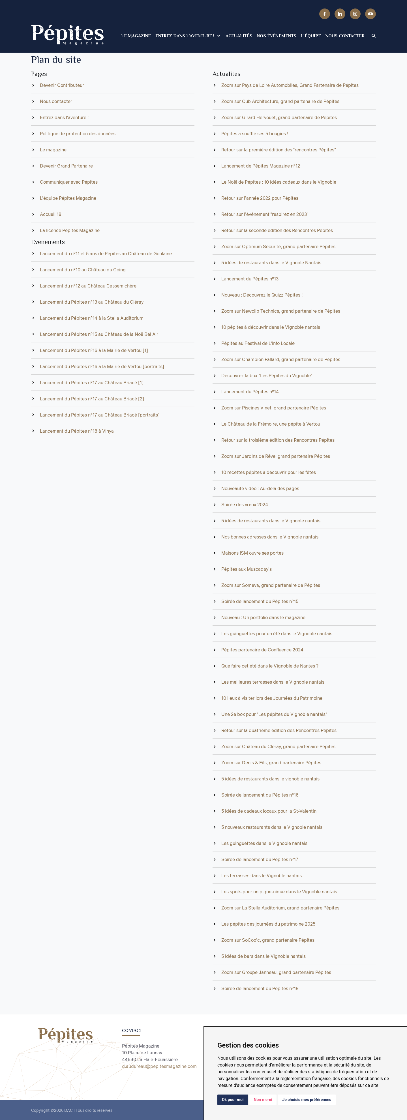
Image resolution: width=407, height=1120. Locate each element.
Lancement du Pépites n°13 (250, 279)
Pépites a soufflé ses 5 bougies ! (254, 133)
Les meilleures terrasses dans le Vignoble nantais (272, 682)
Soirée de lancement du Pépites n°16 (260, 795)
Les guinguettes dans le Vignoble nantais (264, 843)
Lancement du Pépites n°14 (250, 392)
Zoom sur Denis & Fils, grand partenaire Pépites (271, 762)
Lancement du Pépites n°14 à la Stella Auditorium (91, 318)
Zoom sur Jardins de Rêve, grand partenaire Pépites (275, 456)
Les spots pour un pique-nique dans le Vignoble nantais (279, 892)
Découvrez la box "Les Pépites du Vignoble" (266, 375)
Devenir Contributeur (62, 85)
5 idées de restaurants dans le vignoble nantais (270, 779)
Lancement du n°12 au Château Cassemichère (88, 286)
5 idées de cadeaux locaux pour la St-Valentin (268, 811)
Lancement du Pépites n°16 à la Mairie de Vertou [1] (94, 350)
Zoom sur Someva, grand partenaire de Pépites (270, 585)
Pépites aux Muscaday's (246, 569)
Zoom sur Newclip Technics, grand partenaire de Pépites (280, 311)
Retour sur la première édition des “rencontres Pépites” (278, 150)
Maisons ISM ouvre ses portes (252, 553)
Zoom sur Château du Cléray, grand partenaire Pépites (278, 746)
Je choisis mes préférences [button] (306, 1099)
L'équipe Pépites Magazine (68, 198)
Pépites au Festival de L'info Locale (258, 343)
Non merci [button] (263, 1099)
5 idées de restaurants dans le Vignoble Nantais (271, 262)
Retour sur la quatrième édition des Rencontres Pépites (279, 730)
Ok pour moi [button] (233, 1099)
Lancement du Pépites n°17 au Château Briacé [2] (92, 399)
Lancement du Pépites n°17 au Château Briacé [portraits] (100, 415)
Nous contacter (56, 101)
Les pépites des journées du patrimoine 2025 (268, 924)
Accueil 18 (50, 214)
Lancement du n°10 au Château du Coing (83, 270)
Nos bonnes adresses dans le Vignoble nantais (269, 537)
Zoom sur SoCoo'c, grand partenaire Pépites (267, 940)
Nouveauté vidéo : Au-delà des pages (260, 488)
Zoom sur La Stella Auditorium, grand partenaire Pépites (280, 908)
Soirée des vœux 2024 (244, 504)
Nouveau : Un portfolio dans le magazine (263, 617)
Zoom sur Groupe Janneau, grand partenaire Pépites (276, 972)
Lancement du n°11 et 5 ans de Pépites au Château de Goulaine (106, 253)
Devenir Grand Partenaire (66, 166)
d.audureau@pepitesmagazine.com (159, 1066)
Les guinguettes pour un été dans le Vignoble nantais (276, 633)
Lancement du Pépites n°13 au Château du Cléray (91, 302)
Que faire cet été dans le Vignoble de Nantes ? (269, 666)
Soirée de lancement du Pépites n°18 (260, 988)
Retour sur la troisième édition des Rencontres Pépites (278, 440)
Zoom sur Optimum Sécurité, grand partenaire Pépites (278, 246)
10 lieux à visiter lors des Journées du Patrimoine (271, 698)
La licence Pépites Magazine (70, 230)
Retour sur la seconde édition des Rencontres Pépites (277, 230)
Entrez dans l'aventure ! (64, 117)
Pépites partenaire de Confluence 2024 (262, 650)
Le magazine (53, 150)
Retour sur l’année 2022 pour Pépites (259, 198)
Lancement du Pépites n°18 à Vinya (77, 431)
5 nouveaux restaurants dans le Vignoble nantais (271, 827)
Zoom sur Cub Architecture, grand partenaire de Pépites (280, 101)
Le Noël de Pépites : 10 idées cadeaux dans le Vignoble (278, 182)
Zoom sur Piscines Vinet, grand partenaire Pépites (273, 408)
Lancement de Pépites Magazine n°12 (260, 166)
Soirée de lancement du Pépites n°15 (259, 601)
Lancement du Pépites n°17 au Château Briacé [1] (91, 382)
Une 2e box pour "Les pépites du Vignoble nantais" (274, 714)
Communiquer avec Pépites (69, 182)
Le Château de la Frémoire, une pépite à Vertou (270, 424)
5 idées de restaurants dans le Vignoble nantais (270, 521)
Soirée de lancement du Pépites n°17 (259, 859)
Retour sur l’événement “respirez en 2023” (264, 214)
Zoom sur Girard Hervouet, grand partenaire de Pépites (279, 117)
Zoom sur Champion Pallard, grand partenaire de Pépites (280, 359)
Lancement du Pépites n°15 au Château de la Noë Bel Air (99, 334)
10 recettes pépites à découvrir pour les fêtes (268, 472)
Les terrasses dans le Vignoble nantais (261, 875)
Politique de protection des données (77, 133)
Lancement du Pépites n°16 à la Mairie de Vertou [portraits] (102, 366)
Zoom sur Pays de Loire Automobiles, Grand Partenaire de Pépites (290, 85)
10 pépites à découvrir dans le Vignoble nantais (270, 327)
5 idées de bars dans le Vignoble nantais (263, 956)
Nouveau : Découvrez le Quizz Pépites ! (262, 295)
